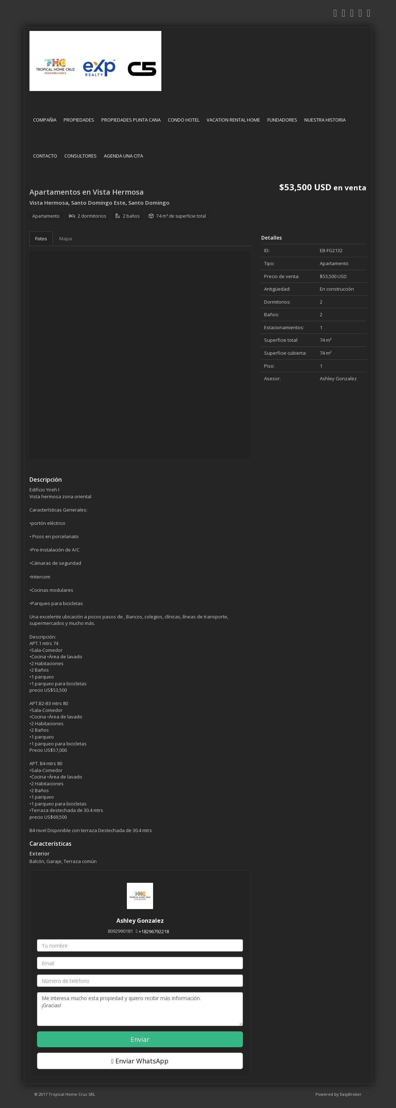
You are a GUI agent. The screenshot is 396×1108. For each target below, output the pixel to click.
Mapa (65, 238)
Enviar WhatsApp (140, 1061)
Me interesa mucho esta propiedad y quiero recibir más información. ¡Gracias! (140, 1009)
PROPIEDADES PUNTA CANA (131, 120)
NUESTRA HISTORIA (325, 120)
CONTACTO (45, 156)
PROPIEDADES (79, 120)
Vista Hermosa (48, 202)
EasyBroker (351, 1094)
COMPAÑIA (44, 120)
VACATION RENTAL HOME (233, 120)
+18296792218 (154, 931)
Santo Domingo (149, 202)
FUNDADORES (282, 120)
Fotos (41, 238)
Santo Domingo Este (98, 202)
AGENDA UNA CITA (123, 156)
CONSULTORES (80, 156)
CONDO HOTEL (183, 120)
